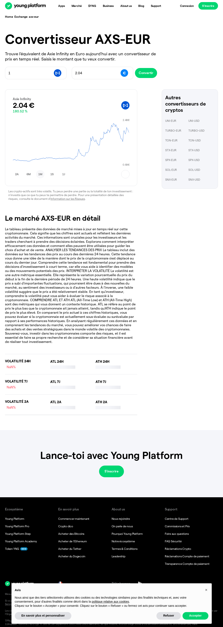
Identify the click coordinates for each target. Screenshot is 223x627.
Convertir (149, 73)
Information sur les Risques (67, 198)
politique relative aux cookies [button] (110, 611)
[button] (17, 174)
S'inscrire (111, 471)
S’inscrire (208, 6)
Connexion (187, 6)
